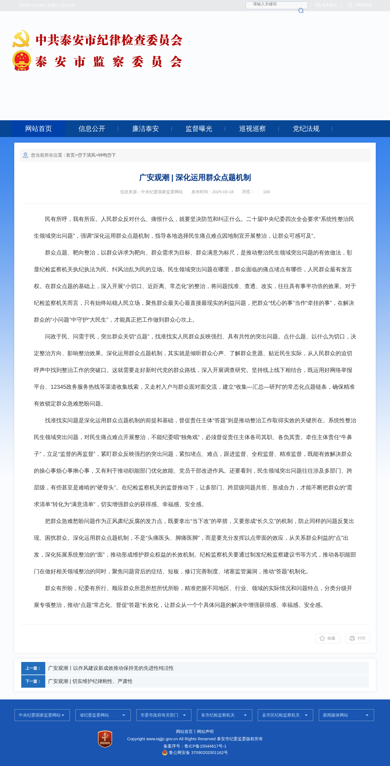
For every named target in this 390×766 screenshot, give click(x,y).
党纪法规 (306, 128)
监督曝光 (199, 128)
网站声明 (205, 731)
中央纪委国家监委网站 (40, 715)
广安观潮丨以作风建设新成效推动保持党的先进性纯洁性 (111, 668)
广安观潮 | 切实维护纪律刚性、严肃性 (90, 681)
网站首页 (38, 128)
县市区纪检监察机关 (281, 715)
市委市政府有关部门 (159, 715)
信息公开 (92, 128)
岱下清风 (87, 155)
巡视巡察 (252, 128)
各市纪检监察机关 (218, 715)
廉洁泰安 (145, 128)
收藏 (331, 638)
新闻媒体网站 (335, 715)
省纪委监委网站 (94, 715)
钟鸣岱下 (107, 155)
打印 (361, 638)
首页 (70, 155)
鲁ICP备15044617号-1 (205, 746)
